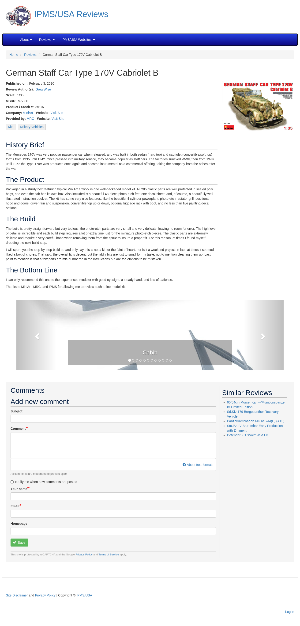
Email (15, 506)
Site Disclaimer (17, 595)
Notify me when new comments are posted (44, 482)
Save (19, 542)
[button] (150, 334)
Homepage (19, 523)
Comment (18, 428)
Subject (16, 411)
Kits (10, 127)
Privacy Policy (84, 554)
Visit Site (56, 113)
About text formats (198, 465)
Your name (19, 489)
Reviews (30, 55)
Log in (289, 612)
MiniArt (28, 113)
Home (13, 55)
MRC (30, 119)
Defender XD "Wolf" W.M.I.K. (248, 435)
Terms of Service (109, 554)
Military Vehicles (31, 127)
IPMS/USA (84, 595)
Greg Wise (43, 89)
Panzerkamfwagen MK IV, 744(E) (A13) (256, 421)
